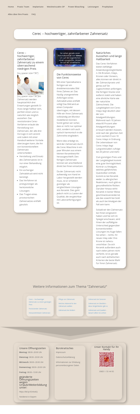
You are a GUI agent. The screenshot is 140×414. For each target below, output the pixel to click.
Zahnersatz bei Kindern (68, 308)
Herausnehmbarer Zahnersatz (51, 310)
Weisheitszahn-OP (56, 7)
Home (11, 7)
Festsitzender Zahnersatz (49, 307)
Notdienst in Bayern (27, 396)
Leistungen (93, 7)
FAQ (34, 14)
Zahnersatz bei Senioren (87, 301)
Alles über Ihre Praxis (18, 14)
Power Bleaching (76, 7)
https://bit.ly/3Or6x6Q (28, 391)
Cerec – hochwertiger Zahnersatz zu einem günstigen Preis (51, 303)
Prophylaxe (107, 7)
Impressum (61, 352)
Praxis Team (23, 7)
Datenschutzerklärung (65, 357)
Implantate (38, 7)
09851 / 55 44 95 (106, 371)
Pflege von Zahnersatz (68, 301)
